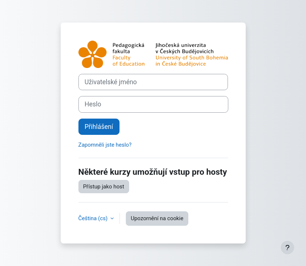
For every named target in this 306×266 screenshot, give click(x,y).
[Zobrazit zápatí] (287, 247)
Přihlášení (99, 126)
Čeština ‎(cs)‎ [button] (93, 218)
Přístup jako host (103, 186)
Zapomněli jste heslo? (105, 144)
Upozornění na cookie (157, 218)
